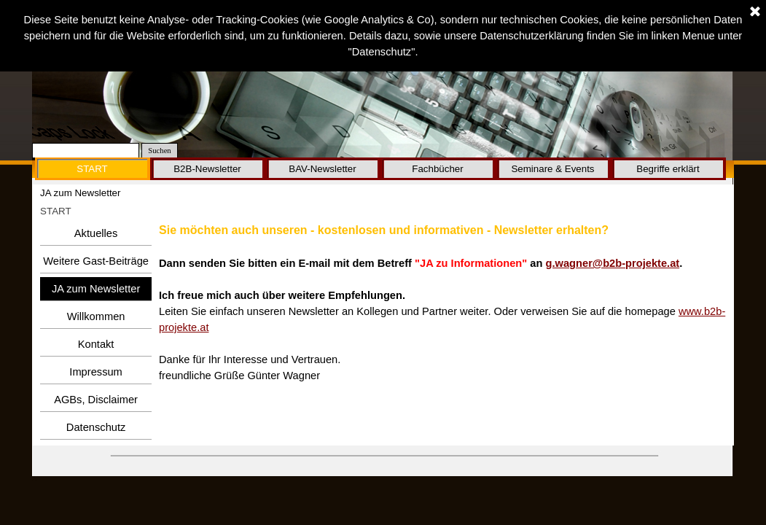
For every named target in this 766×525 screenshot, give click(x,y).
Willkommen (96, 316)
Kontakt (96, 344)
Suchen (159, 151)
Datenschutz (95, 427)
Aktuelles (95, 233)
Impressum (95, 372)
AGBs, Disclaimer (96, 399)
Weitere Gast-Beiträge (96, 261)
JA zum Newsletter (96, 289)
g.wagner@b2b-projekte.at (613, 263)
